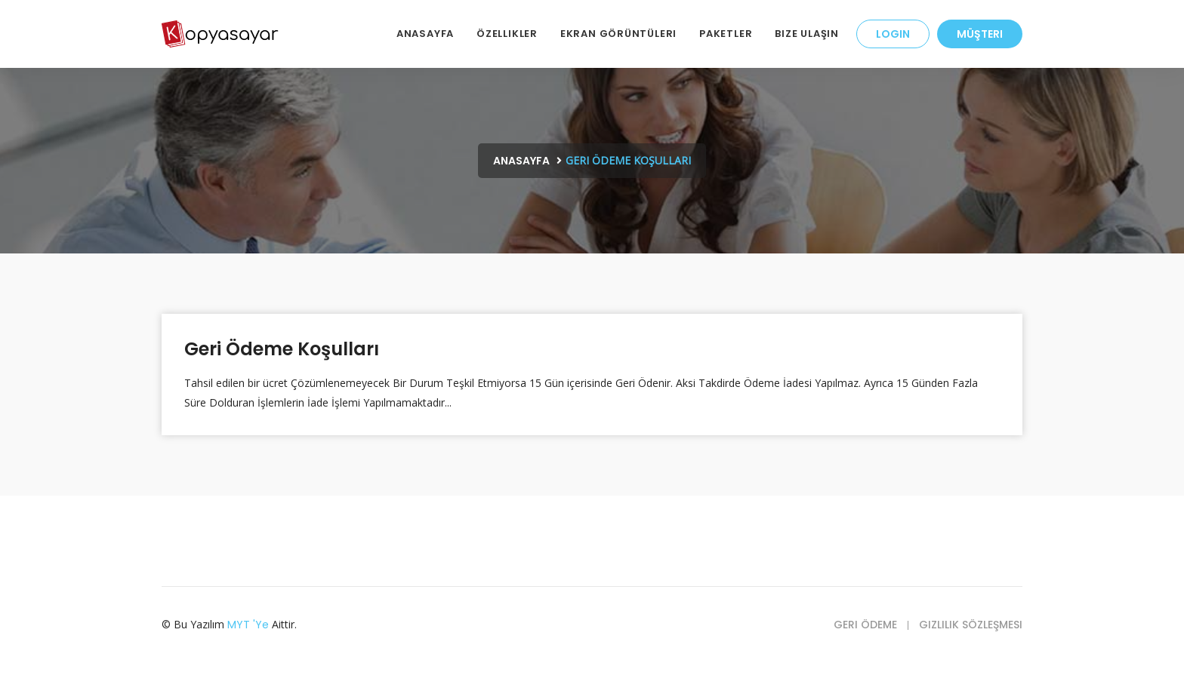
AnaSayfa (425, 33)
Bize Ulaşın (807, 33)
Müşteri (980, 33)
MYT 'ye (248, 624)
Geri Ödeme (865, 624)
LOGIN (893, 33)
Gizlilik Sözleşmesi (970, 624)
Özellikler (507, 33)
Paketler (725, 33)
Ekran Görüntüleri (618, 33)
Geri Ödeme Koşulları (281, 348)
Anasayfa (521, 160)
